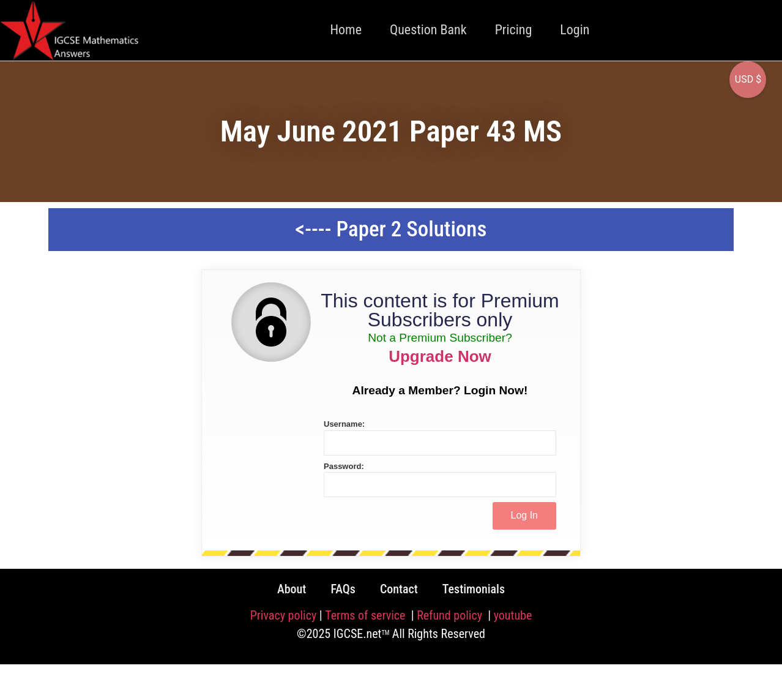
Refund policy (451, 615)
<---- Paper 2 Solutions (391, 229)
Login (574, 29)
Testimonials (473, 589)
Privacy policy (283, 615)
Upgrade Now (440, 356)
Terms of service (366, 615)
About (291, 589)
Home (346, 29)
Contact (399, 589)
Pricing (513, 29)
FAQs (343, 589)
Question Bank (428, 29)
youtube (513, 615)
